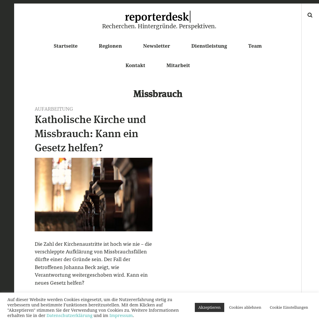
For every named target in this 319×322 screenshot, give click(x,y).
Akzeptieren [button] (209, 307)
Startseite (65, 45)
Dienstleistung (209, 45)
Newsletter (156, 45)
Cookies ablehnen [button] (245, 307)
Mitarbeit (178, 65)
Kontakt (135, 65)
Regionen (110, 45)
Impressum (121, 315)
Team (255, 45)
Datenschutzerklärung (69, 315)
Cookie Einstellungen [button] (289, 307)
